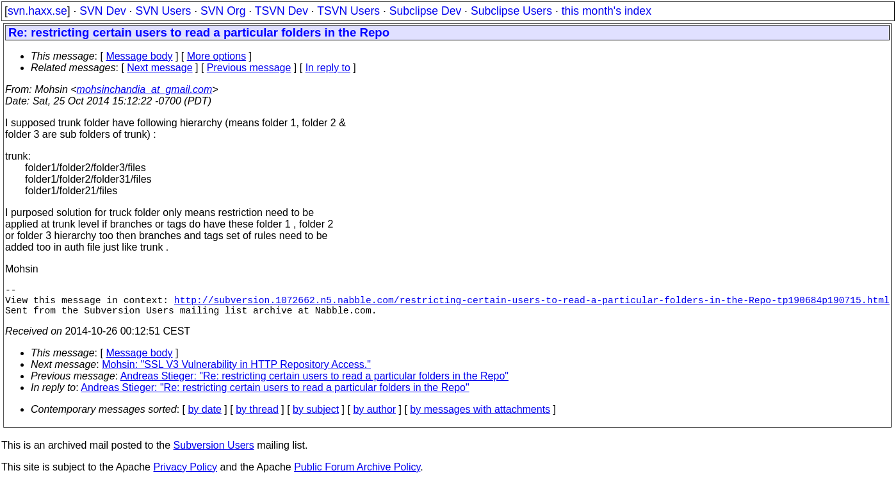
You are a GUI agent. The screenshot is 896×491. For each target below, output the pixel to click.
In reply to (327, 67)
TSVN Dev (281, 10)
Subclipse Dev (425, 10)
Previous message (249, 67)
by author (374, 417)
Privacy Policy (185, 474)
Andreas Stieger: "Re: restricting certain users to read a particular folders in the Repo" (314, 383)
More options (217, 56)
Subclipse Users (511, 10)
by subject (316, 417)
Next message (159, 67)
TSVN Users (348, 10)
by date (204, 417)
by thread (257, 417)
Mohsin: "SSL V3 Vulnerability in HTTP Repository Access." (236, 372)
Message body (139, 56)
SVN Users (163, 10)
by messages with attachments (480, 417)
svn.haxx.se (37, 10)
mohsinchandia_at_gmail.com (145, 89)
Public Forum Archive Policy (357, 474)
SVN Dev (102, 10)
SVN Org (222, 10)
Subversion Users (214, 452)
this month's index (606, 10)
